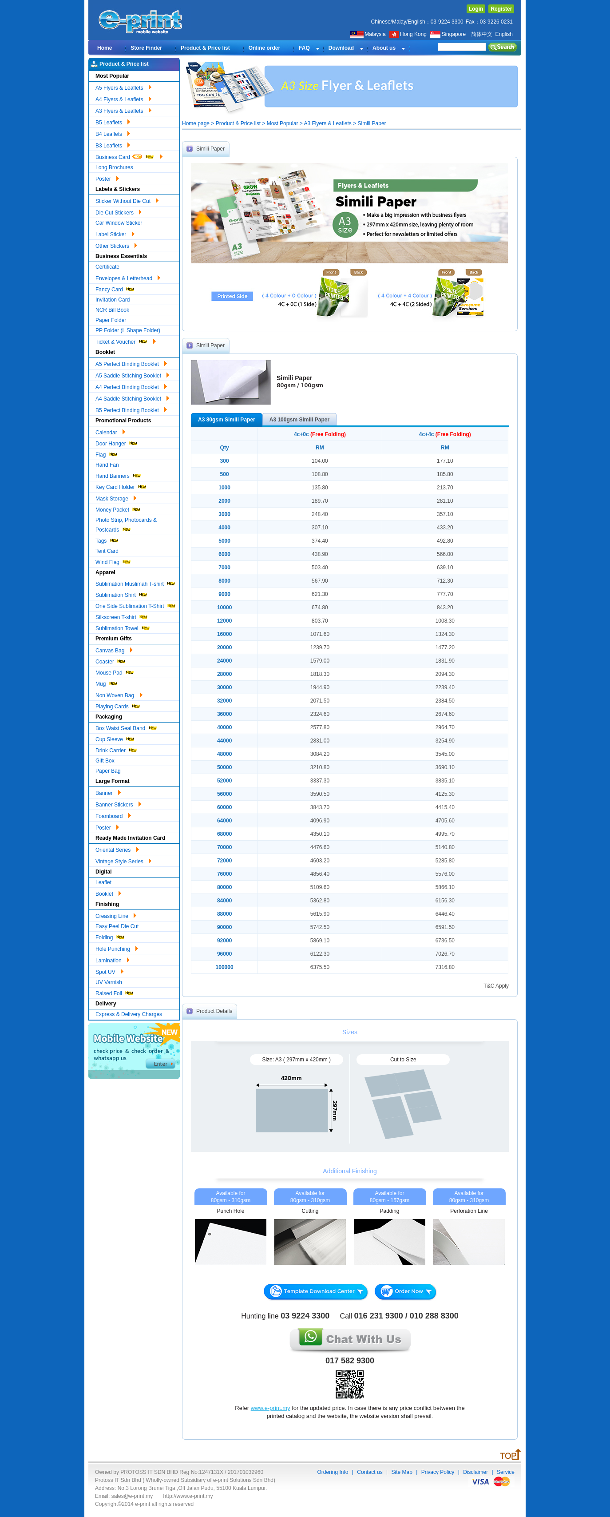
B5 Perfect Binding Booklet (131, 409)
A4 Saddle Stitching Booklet (132, 397)
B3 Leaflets (112, 144)
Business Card (128, 155)
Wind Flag (113, 561)
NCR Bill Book (112, 310)
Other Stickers (116, 244)
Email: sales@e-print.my (124, 1496)
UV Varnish (108, 982)
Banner (108, 791)
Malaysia (367, 34)
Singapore (448, 34)
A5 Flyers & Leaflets (123, 86)
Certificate (107, 267)
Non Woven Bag (119, 694)
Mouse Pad (115, 671)
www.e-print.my (270, 1408)
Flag (106, 453)
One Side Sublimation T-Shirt (135, 605)
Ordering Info (332, 1472)
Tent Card (107, 551)
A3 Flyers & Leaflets (123, 109)
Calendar (110, 431)
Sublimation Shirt (121, 594)
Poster (107, 177)
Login (476, 9)
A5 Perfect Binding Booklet (131, 362)
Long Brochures (114, 167)
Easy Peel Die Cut (117, 926)
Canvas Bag (114, 649)
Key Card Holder (121, 486)
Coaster (110, 660)
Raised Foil (114, 992)
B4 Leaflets (112, 132)
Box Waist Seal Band (126, 727)
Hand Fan (107, 465)
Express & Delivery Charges (128, 1014)
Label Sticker (115, 233)
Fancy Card (115, 288)
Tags (107, 540)
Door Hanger (116, 442)
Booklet (108, 892)
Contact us (369, 1472)
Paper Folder (110, 320)
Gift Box (105, 761)
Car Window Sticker (118, 223)
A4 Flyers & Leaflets (123, 98)
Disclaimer (475, 1472)
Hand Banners (118, 475)
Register (501, 9)
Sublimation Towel (123, 627)
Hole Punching (116, 947)
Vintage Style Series (123, 860)
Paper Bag (108, 771)
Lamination (112, 959)
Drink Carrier (116, 749)
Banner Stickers (118, 803)
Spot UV (109, 970)
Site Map (401, 1472)
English (503, 34)
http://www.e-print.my (188, 1496)
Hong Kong (408, 34)
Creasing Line (115, 914)
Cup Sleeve (115, 738)
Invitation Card (112, 300)
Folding (110, 936)
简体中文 (481, 34)
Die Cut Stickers (118, 211)
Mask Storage (115, 497)
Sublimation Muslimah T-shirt (135, 583)
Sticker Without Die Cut (126, 199)
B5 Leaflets (112, 121)
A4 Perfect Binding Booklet (131, 385)
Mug (106, 683)
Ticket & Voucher (125, 340)
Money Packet (118, 508)
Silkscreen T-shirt (121, 616)
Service (506, 1472)
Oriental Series (117, 848)
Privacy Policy (438, 1472)
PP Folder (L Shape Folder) (127, 330)
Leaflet (103, 882)
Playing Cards (118, 705)
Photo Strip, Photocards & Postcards (126, 525)
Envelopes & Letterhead (127, 277)
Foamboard (113, 814)
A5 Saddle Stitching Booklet (132, 374)
